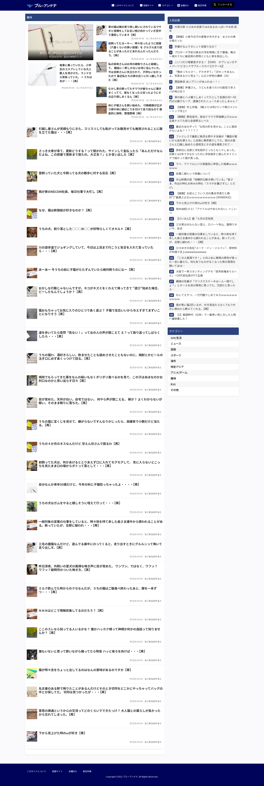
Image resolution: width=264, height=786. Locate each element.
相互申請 (200, 5)
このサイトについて (123, 5)
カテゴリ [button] (164, 5)
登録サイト (147, 5)
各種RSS (183, 5)
